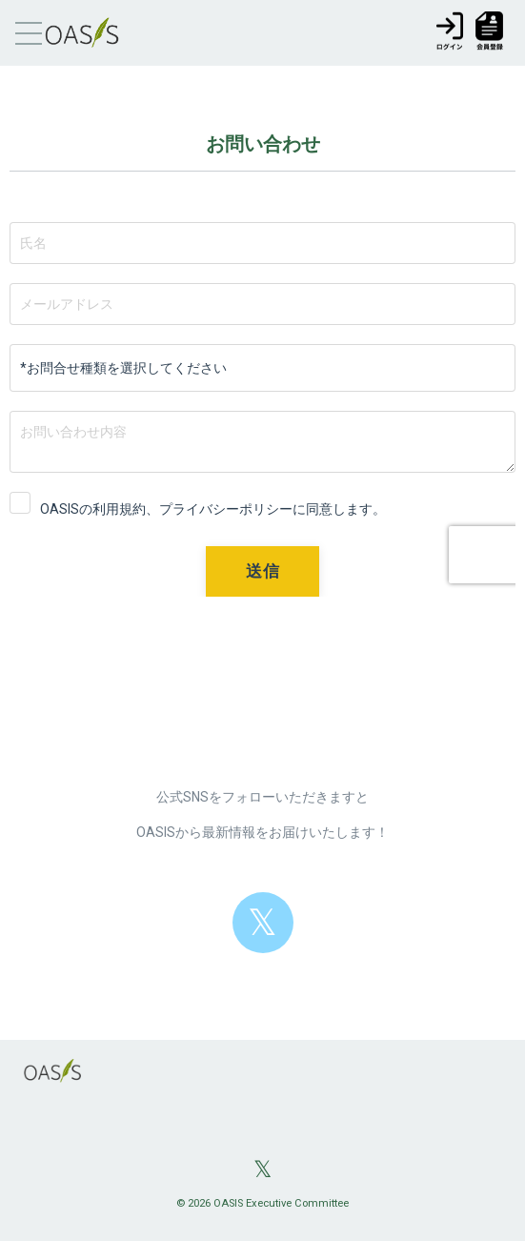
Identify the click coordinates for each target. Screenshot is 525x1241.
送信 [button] (262, 570)
